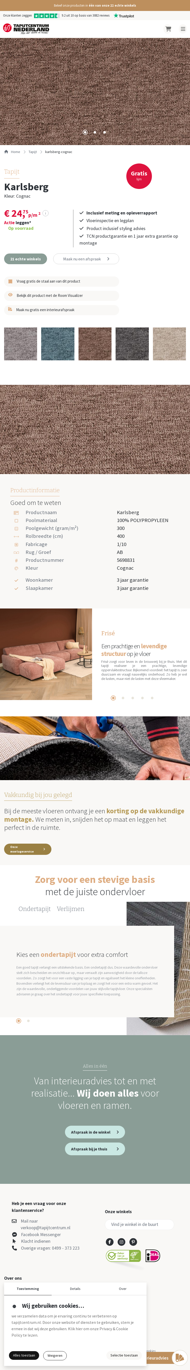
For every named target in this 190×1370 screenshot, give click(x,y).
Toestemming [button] (28, 1288)
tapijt (33, 151)
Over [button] (123, 1288)
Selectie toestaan (124, 1355)
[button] (95, 5)
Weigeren (55, 1355)
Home (12, 151)
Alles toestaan (24, 1355)
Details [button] (75, 1288)
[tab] (85, 132)
